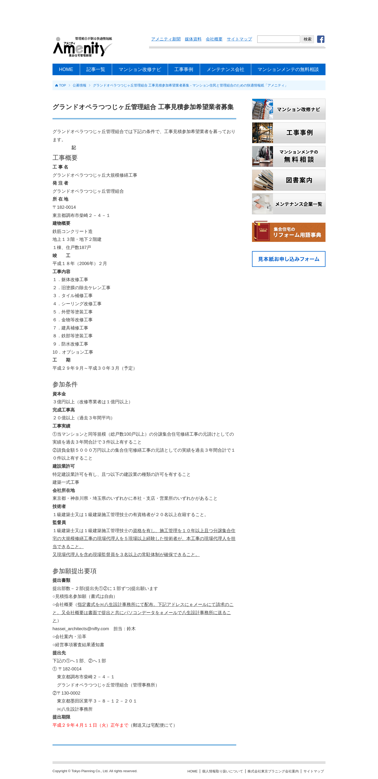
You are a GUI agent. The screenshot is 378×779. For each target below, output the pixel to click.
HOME (66, 69)
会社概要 (214, 39)
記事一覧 (95, 69)
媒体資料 (193, 39)
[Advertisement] (189, 14)
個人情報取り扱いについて (222, 771)
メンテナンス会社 (225, 69)
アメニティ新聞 (166, 39)
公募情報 (79, 85)
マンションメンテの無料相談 (288, 69)
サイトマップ (239, 39)
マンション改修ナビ (140, 69)
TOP (62, 85)
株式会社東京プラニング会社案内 (273, 771)
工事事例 (183, 69)
